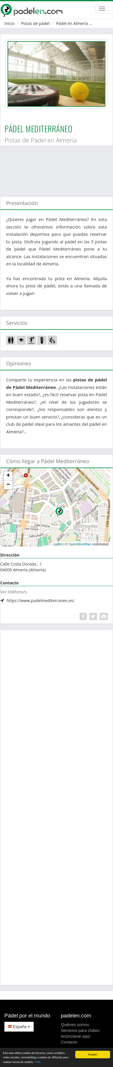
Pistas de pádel (35, 23)
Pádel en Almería (72, 23)
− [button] (8, 485)
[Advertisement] (54, 168)
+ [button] (8, 476)
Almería (101, 23)
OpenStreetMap (79, 544)
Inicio (9, 23)
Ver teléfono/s (13, 592)
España (19, 1026)
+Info (37, 1062)
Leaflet (57, 544)
